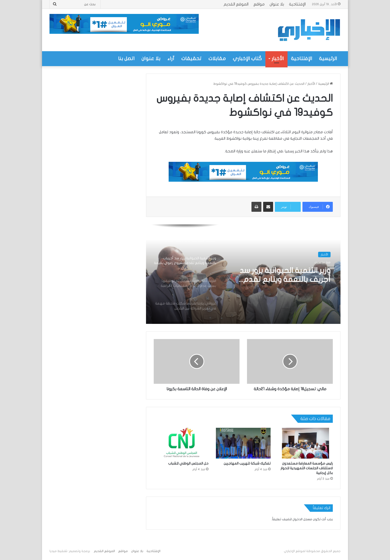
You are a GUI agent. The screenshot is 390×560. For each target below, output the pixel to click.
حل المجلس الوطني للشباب (188, 463)
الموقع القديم (236, 4)
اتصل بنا (126, 58)
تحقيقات (191, 58)
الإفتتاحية (297, 4)
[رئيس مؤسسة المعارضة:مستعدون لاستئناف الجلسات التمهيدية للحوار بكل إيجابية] (305, 443)
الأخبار (278, 58)
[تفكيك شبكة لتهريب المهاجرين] (243, 443)
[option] (243, 274)
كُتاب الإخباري (247, 58)
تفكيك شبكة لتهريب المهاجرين (247, 463)
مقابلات (217, 58)
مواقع (259, 4)
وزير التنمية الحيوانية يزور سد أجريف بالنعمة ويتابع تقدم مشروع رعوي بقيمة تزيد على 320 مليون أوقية (282, 275)
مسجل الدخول (302, 519)
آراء (170, 58)
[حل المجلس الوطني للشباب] (181, 443)
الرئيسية (328, 58)
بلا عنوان (277, 4)
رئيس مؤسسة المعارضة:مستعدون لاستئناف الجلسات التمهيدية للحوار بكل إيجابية (307, 468)
